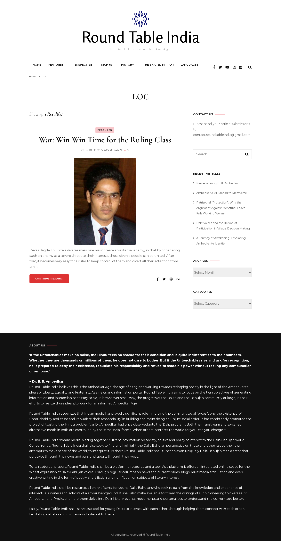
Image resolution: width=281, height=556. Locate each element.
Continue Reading (49, 294)
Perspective (96, 67)
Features (63, 67)
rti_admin (90, 164)
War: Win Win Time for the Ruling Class (105, 155)
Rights (127, 67)
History (155, 67)
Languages (228, 67)
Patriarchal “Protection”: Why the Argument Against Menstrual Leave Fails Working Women (220, 223)
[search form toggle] (250, 83)
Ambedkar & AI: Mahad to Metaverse (221, 208)
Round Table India (140, 37)
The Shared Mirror (192, 67)
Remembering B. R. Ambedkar (217, 198)
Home (39, 67)
